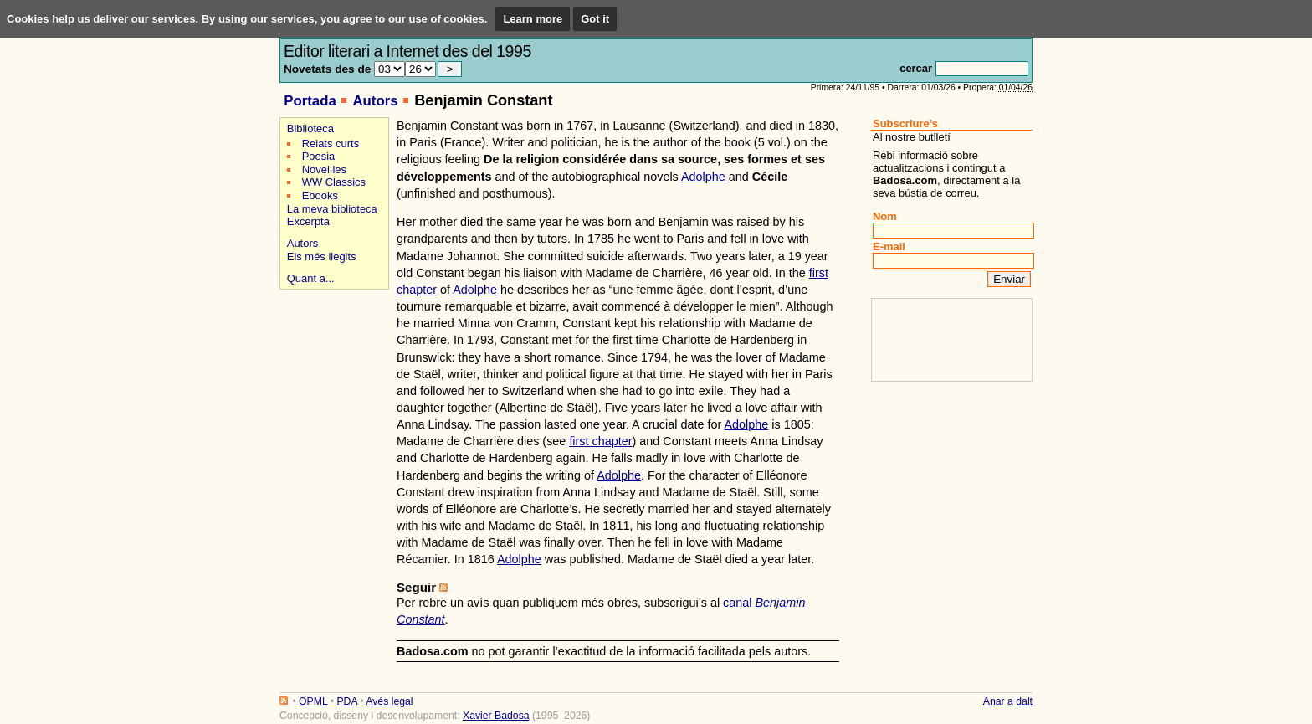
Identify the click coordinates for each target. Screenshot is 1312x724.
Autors (374, 101)
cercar (915, 68)
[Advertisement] (331, 352)
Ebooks (320, 195)
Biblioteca (310, 128)
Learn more (532, 19)
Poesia (319, 156)
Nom (885, 216)
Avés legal (389, 701)
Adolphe (703, 176)
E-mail (889, 246)
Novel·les (324, 169)
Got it (595, 19)
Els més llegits (321, 256)
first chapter (600, 441)
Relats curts (330, 143)
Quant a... (311, 278)
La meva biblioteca (332, 209)
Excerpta (308, 221)
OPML (313, 701)
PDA (346, 701)
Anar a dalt (1008, 701)
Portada (310, 101)
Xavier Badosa (496, 715)
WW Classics (334, 182)
